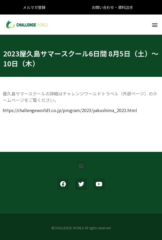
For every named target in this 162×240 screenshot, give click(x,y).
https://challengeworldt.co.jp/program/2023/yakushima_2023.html (70, 110)
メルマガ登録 (34, 7)
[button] (154, 24)
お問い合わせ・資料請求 (112, 7)
